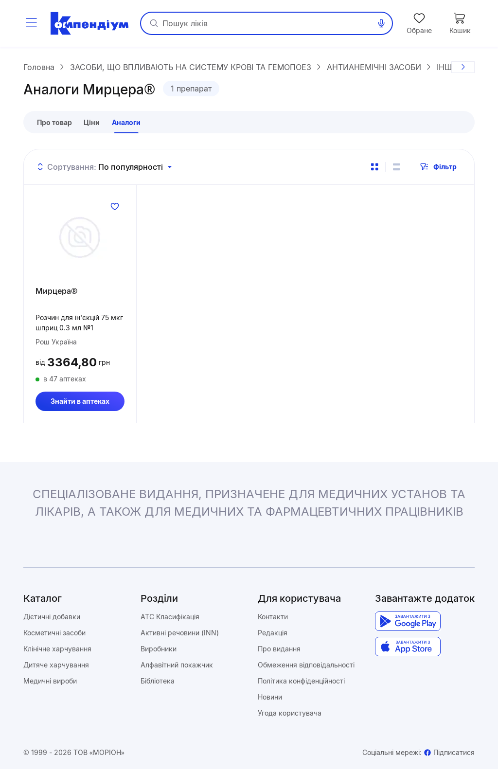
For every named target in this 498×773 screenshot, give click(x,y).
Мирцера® (56, 295)
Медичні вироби (50, 685)
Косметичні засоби (54, 636)
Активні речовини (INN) (180, 636)
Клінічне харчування (57, 652)
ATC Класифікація (170, 620)
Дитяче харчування (56, 669)
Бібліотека (158, 685)
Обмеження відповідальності (306, 669)
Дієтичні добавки (51, 620)
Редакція (272, 636)
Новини (270, 701)
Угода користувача (289, 717)
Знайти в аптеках (80, 405)
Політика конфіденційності (301, 685)
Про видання (279, 652)
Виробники (159, 652)
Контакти (273, 620)
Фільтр (438, 171)
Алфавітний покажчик (177, 669)
